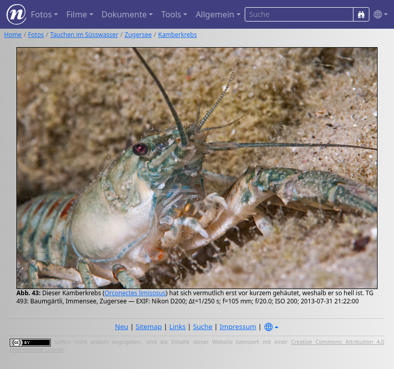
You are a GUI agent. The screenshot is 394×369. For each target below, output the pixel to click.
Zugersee (138, 34)
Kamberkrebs (177, 34)
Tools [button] (171, 14)
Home (13, 34)
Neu (121, 326)
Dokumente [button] (124, 14)
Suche (202, 326)
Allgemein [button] (214, 14)
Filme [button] (76, 14)
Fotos (36, 34)
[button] (378, 14)
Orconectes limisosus (135, 293)
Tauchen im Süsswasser (84, 34)
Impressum (238, 326)
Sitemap (148, 326)
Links (177, 326)
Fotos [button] (41, 14)
